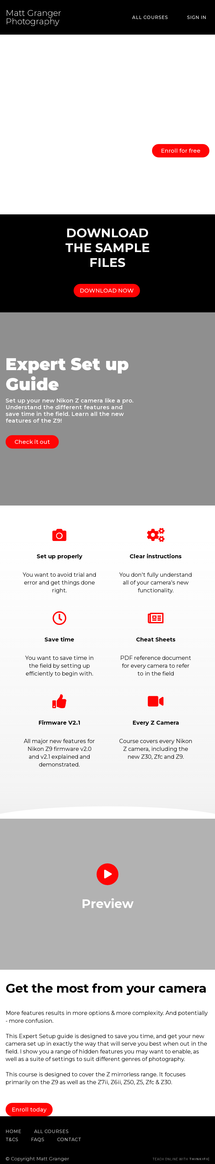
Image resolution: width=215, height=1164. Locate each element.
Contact (69, 1128)
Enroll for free (180, 150)
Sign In (199, 17)
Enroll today (29, 1097)
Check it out (32, 433)
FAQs (38, 1128)
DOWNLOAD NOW (105, 286)
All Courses (159, 17)
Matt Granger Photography (33, 17)
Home (14, 1119)
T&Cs (12, 1128)
